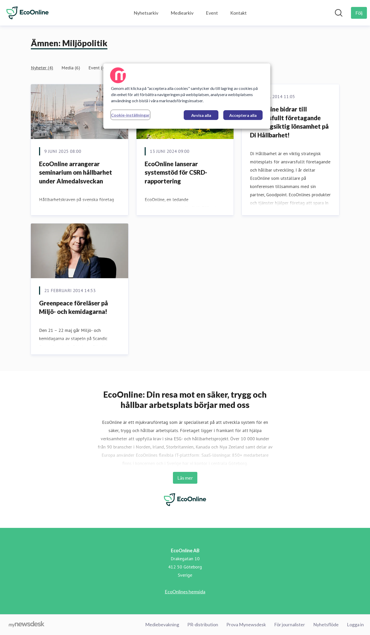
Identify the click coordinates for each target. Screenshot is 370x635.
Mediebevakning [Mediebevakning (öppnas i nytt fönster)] (162, 624)
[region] (186, 96)
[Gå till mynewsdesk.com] (26, 625)
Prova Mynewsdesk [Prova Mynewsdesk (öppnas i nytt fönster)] (246, 624)
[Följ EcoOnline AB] (359, 13)
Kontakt (238, 13)
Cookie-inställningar (130, 115)
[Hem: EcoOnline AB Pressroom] (27, 13)
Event (212, 13)
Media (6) (70, 68)
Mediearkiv (182, 13)
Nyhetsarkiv (146, 13)
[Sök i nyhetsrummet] (339, 13)
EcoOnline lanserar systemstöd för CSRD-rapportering (176, 172)
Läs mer (185, 478)
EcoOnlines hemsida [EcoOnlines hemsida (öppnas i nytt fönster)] (185, 591)
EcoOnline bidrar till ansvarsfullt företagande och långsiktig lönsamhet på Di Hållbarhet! (289, 122)
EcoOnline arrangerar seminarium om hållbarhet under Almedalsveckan (75, 172)
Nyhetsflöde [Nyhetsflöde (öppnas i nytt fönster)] (326, 624)
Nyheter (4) (42, 68)
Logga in (355, 624)
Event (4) (97, 68)
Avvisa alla (201, 115)
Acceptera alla (243, 115)
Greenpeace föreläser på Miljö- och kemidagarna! (73, 307)
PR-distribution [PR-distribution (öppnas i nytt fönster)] (202, 624)
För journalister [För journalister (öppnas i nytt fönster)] (289, 624)
